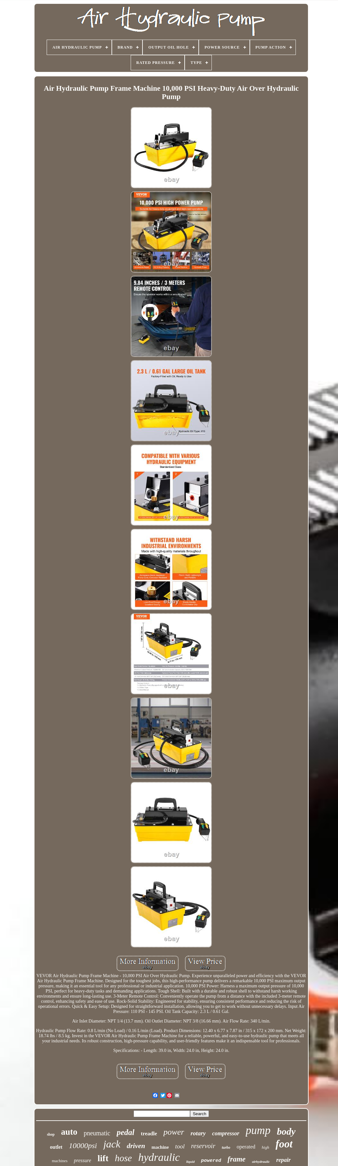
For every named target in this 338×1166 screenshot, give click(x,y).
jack (111, 1144)
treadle (149, 1134)
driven (136, 1146)
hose (123, 1158)
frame (236, 1159)
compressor (225, 1133)
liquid (190, 1161)
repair (283, 1160)
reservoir (203, 1146)
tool (180, 1146)
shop (51, 1134)
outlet (56, 1147)
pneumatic (97, 1133)
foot (283, 1144)
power (173, 1132)
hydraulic (159, 1157)
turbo (226, 1147)
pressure (82, 1160)
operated (246, 1147)
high (265, 1147)
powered (211, 1160)
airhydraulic (261, 1161)
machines (59, 1160)
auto (69, 1132)
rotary (198, 1133)
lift (102, 1158)
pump (258, 1130)
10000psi (83, 1145)
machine (160, 1147)
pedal (125, 1132)
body (286, 1131)
